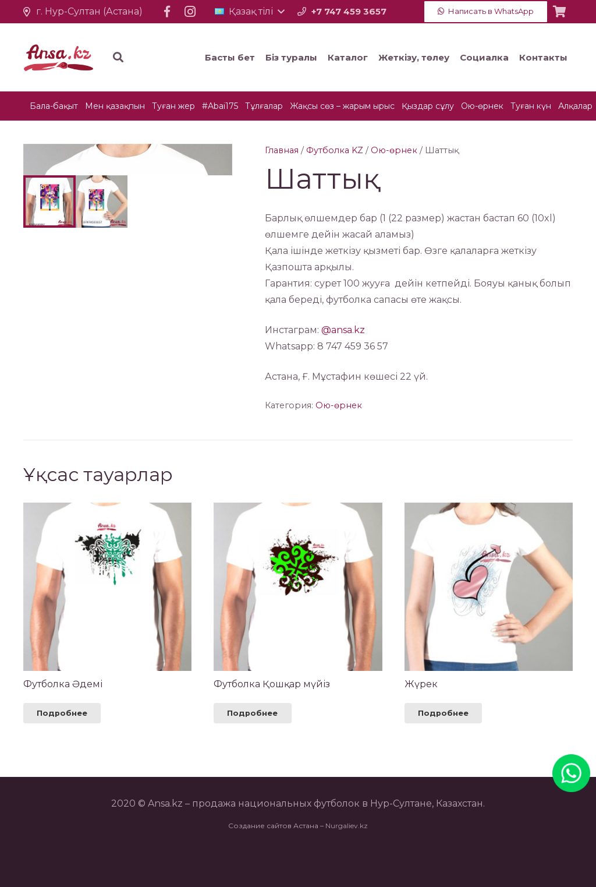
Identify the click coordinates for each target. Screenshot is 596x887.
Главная (282, 150)
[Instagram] (190, 11)
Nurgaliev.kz (346, 860)
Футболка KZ (334, 150)
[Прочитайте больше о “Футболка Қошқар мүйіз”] (252, 747)
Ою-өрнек (394, 150)
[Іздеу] (188, 57)
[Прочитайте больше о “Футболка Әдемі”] (62, 747)
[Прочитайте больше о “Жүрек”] (443, 747)
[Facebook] (167, 11)
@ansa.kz (343, 329)
